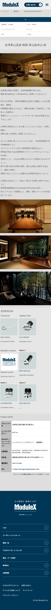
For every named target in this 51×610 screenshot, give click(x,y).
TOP (4, 528)
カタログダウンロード (11, 585)
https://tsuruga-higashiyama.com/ (26, 469)
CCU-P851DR (24, 337)
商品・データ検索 (9, 558)
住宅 (2, 34)
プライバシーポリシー (11, 595)
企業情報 (6, 573)
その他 (29, 34)
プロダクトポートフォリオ (12, 550)
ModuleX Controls (7, 372)
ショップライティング (8, 29)
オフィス (29, 29)
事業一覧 (6, 543)
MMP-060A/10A (24, 371)
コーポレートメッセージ (11, 535)
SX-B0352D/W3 (6, 403)
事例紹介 (16, 11)
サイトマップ (27, 590)
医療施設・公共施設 (7, 24)
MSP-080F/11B (24, 403)
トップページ (5, 11)
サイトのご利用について (11, 590)
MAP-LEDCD (5, 337)
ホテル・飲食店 (31, 24)
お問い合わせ (34, 4)
